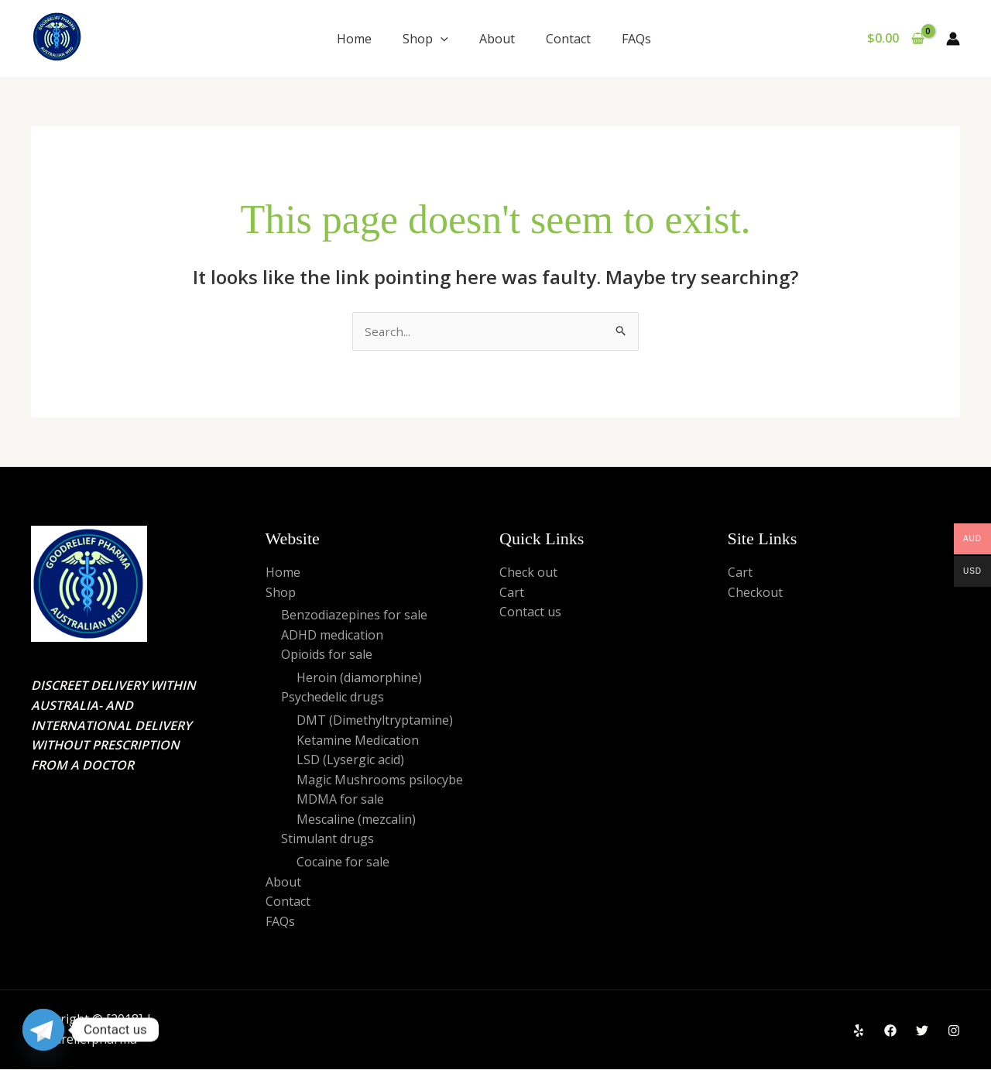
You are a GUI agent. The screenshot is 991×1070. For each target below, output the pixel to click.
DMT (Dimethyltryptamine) (375, 720)
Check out (528, 572)
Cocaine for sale (343, 863)
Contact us (530, 612)
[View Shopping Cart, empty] (895, 38)
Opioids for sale (326, 655)
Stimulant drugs (327, 840)
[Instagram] (954, 1031)
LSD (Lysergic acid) (350, 761)
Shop (425, 38)
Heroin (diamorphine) (359, 678)
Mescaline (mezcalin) (356, 819)
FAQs (638, 38)
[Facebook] (890, 1031)
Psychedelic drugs (332, 698)
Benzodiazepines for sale (354, 615)
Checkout (755, 593)
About (497, 38)
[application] (440, 38)
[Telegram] (43, 1030)
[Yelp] (858, 1031)
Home (354, 38)
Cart (511, 593)
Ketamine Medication (358, 740)
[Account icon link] (953, 39)
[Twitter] (922, 1031)
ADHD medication (332, 635)
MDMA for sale (340, 800)
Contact (568, 38)
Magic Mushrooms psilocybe (380, 780)
